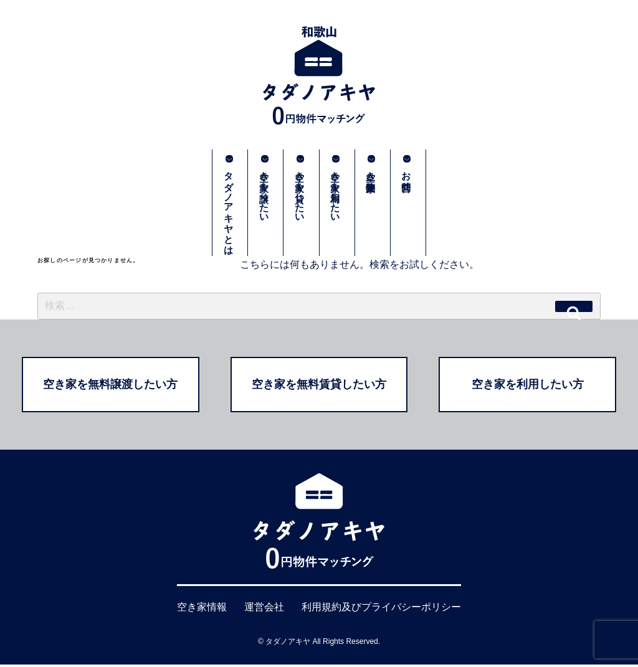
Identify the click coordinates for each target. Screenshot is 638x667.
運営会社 (264, 610)
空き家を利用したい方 (527, 386)
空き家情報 (202, 610)
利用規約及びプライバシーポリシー (381, 610)
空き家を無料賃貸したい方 (319, 386)
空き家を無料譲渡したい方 (110, 386)
